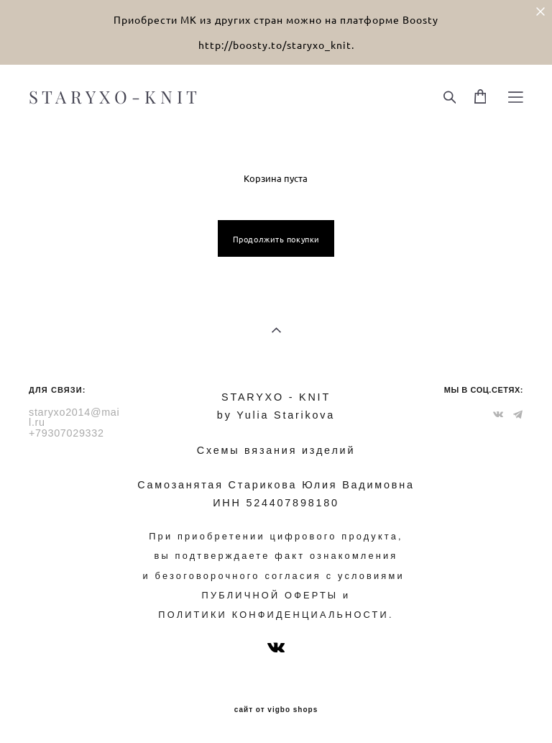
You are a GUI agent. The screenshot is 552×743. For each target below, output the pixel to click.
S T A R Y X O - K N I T (113, 97)
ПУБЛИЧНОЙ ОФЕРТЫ (270, 595)
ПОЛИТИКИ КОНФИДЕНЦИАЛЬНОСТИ (273, 614)
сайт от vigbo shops (276, 710)
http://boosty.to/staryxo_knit (274, 45)
